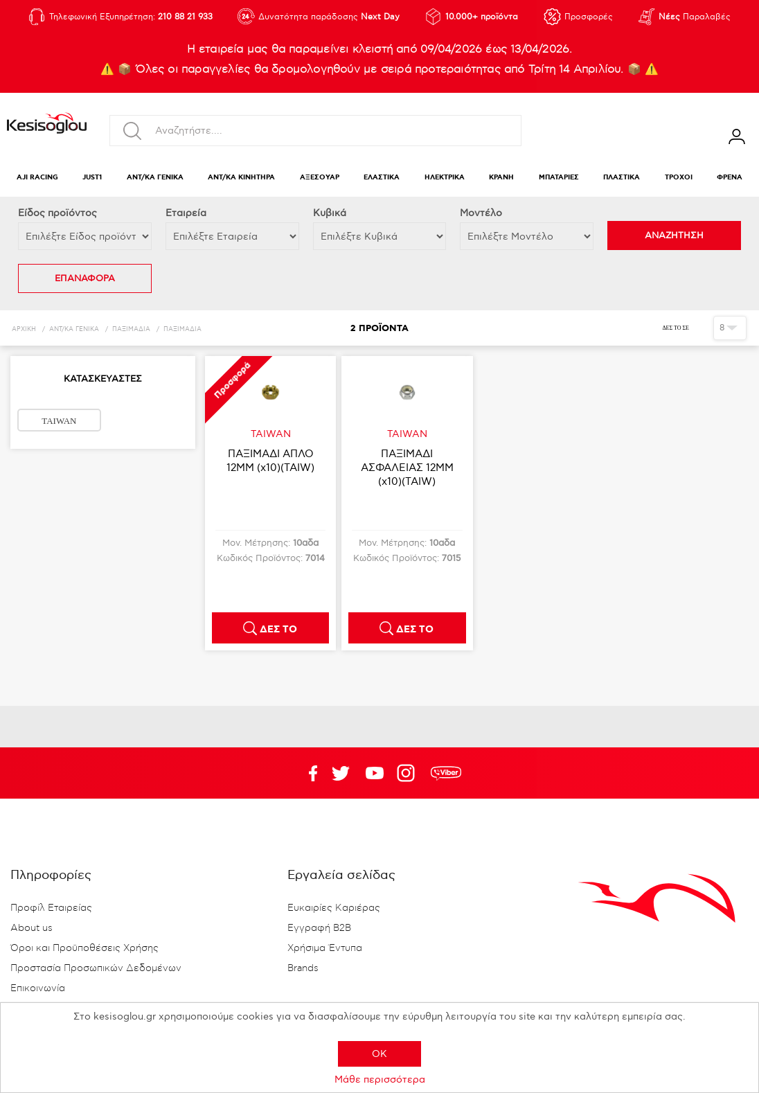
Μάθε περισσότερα (379, 1079)
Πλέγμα (698, 327)
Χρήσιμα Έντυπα (324, 948)
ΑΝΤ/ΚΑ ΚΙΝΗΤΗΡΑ (241, 177)
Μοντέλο (481, 213)
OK (379, 1054)
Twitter (374, 773)
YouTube (340, 773)
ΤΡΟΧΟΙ (679, 177)
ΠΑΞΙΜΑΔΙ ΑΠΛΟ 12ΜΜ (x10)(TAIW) (270, 460)
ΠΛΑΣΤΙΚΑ (621, 177)
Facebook (307, 773)
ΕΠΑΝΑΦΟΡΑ (85, 278)
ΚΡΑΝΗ (501, 177)
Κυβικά (329, 213)
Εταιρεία (186, 213)
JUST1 (92, 177)
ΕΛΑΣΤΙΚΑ (382, 177)
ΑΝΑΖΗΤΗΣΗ (674, 235)
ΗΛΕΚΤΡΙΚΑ (445, 177)
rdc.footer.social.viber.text (446, 773)
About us (31, 928)
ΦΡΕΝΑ (729, 177)
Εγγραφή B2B (319, 928)
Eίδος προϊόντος (57, 213)
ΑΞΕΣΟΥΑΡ (319, 177)
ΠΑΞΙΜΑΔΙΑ (131, 329)
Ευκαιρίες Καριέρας (333, 908)
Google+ (408, 773)
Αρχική (24, 329)
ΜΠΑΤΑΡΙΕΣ (559, 177)
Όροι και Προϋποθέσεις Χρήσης (84, 948)
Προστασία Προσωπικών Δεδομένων (95, 968)
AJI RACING (37, 177)
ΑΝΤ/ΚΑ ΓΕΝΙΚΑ (155, 177)
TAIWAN (59, 421)
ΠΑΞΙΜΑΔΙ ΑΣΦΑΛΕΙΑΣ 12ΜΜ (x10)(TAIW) (407, 467)
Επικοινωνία (37, 988)
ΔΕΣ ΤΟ (278, 629)
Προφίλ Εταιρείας (51, 908)
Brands (303, 968)
